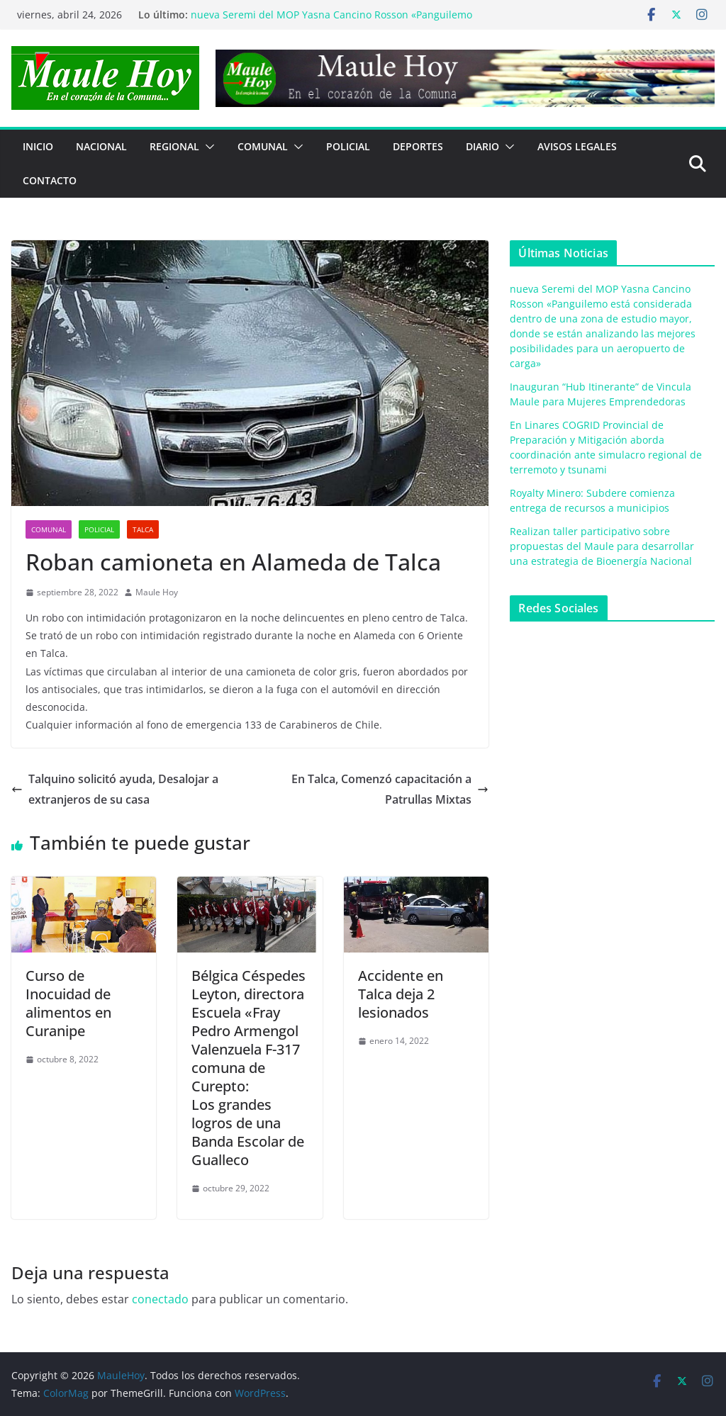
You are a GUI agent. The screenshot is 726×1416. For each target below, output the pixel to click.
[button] (207, 147)
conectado (160, 1299)
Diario (482, 146)
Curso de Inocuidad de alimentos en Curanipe (68, 1003)
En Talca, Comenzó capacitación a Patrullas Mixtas (389, 789)
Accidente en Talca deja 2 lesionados (400, 994)
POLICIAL (348, 146)
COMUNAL (263, 146)
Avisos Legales (577, 146)
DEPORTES (418, 146)
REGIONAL (174, 146)
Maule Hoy (156, 592)
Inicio (38, 146)
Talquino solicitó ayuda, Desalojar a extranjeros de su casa (114, 789)
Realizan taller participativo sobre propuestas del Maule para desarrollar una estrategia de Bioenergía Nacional (602, 546)
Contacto (50, 180)
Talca (143, 529)
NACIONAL (101, 146)
